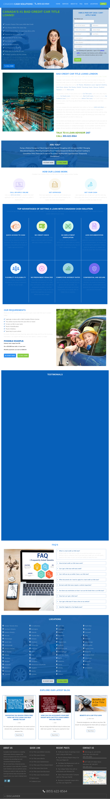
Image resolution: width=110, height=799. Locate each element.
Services (65, 4)
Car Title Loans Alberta (38, 758)
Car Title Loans (87, 93)
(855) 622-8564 (43, 4)
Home (58, 4)
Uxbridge (61, 626)
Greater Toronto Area (11, 626)
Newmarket (88, 645)
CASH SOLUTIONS (18, 4)
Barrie (60, 658)
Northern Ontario (9, 629)
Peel (32, 655)
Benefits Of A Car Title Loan (91, 715)
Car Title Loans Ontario (38, 755)
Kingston (34, 648)
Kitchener (7, 671)
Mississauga (8, 638)
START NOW (48, 162)
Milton (33, 651)
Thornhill (7, 674)
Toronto (6, 635)
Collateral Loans (36, 781)
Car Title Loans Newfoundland (40, 775)
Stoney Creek (89, 648)
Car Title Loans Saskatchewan (40, 761)
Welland (87, 638)
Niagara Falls (62, 642)
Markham (34, 642)
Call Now (9, 66)
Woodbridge (89, 642)
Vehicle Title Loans (87, 98)
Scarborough (8, 645)
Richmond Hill (62, 648)
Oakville (33, 632)
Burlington (34, 629)
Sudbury (60, 645)
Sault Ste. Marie (63, 655)
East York (88, 629)
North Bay (88, 626)
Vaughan (34, 668)
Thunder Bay (35, 635)
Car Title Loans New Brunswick (40, 771)
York (59, 671)
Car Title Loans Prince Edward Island (42, 765)
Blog (86, 4)
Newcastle (61, 629)
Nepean (60, 632)
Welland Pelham (9, 648)
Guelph (60, 638)
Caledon (34, 658)
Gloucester (88, 658)
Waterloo (61, 661)
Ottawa (6, 655)
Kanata (87, 664)
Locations (94, 4)
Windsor (7, 661)
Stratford (101, 87)
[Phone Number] (90, 42)
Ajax (86, 635)
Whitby (60, 668)
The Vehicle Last (78, 18)
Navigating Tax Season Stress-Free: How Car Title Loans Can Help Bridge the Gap (19, 717)
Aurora (33, 671)
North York (7, 642)
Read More (19, 735)
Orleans (60, 674)
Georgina (34, 661)
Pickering (88, 651)
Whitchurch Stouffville (38, 664)
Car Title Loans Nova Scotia (39, 768)
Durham (33, 674)
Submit (77, 60)
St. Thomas (80, 85)
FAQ (81, 4)
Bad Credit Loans (88, 96)
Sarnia (60, 664)
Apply (103, 4)
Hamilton (7, 658)
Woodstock (87, 85)
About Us (74, 4)
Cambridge (34, 645)
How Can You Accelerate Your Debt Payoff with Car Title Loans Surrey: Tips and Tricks (55, 717)
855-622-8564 (70, 136)
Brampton (7, 668)
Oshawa (33, 638)
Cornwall (88, 632)
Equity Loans (35, 778)
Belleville (88, 661)
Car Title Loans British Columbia (40, 752)
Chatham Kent (89, 655)
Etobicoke (7, 664)
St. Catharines (35, 626)
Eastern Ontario (9, 632)
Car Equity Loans (65, 96)
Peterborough (62, 651)
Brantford (61, 635)
